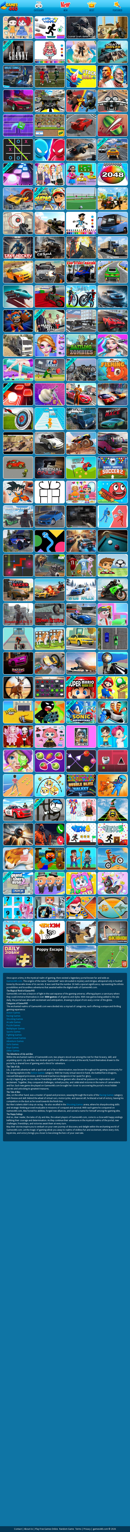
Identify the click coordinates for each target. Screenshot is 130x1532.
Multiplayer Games (16, 1028)
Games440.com (14, 981)
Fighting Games (14, 1035)
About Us (28, 1529)
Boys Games (13, 1047)
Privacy (87, 1529)
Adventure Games (15, 1041)
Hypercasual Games (16, 1038)
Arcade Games (14, 1022)
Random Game (66, 1529)
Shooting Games (15, 1019)
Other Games (13, 1051)
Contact (18, 1529)
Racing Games (13, 1016)
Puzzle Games (13, 1025)
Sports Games (13, 1032)
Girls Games (12, 1044)
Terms (78, 1529)
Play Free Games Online (46, 1529)
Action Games (13, 1013)
